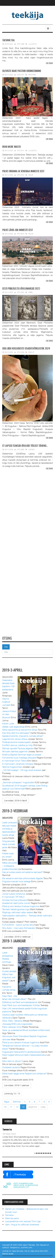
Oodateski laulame (11, 1067)
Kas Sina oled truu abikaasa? (16, 732)
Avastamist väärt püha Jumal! (16, 903)
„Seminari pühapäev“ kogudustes (18, 782)
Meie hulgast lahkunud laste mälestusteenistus (24, 1054)
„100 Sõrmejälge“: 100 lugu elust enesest (21, 770)
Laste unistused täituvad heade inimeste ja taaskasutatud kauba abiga (9, 828)
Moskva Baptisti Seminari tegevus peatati (21, 754)
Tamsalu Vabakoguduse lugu (15, 909)
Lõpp (43, 1106)
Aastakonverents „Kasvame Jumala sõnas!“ (23, 736)
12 (17, 1106)
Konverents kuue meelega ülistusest (19, 757)
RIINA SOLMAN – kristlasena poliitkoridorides (9, 865)
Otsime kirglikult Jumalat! (6, 701)
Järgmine (32, 1106)
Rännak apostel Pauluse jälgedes (18, 748)
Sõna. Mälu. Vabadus (12, 1020)
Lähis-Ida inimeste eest (17, 230)
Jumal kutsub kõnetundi (13, 893)
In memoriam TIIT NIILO (13, 896)
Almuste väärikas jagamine (15, 751)
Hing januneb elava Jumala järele (8, 844)
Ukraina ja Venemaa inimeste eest (23, 171)
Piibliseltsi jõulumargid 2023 (21, 289)
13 (23, 1106)
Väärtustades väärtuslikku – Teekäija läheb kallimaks (27, 915)
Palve (30, 175)
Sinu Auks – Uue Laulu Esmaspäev (18, 927)
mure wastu (11, 147)
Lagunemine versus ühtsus (14, 739)
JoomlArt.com (26, 1247)
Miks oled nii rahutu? (12, 1061)
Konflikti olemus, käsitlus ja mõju (17, 745)
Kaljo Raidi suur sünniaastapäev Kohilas (21, 1005)
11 (11, 1106)
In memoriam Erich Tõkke (14, 760)
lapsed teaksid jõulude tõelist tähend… (25, 446)
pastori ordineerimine (21, 71)
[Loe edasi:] (15, 800)
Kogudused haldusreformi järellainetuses (21, 1051)
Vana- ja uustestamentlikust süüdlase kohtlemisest (26, 1030)
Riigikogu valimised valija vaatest (17, 912)
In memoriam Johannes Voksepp (18, 763)
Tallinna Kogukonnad (12, 767)
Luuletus (32, 44)
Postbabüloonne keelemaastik (16, 742)
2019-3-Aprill (12, 670)
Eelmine (17, 1101)
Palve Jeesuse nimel (12, 1026)
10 (5, 1106)
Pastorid (32, 75)
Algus (6, 1101)
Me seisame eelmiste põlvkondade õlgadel (22, 878)
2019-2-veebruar (15, 811)
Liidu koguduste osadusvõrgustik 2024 (26, 348)
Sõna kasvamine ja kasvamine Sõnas (19, 729)
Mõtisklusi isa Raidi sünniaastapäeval (19, 1002)
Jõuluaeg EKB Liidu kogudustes (17, 1023)
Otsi (6, 646)
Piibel (30, 292)
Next (51, 158)
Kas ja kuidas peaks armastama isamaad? (22, 872)
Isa (8, 40)
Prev (4, 158)
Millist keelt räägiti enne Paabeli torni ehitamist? (24, 1073)
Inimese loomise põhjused (14, 900)
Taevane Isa (7, 1129)
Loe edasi (49, 63)
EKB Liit (31, 352)
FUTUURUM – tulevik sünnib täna (18, 924)
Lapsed (31, 449)
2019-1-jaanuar (14, 941)
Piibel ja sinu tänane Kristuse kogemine (20, 906)
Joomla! (5, 1251)
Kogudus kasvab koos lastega (16, 881)
